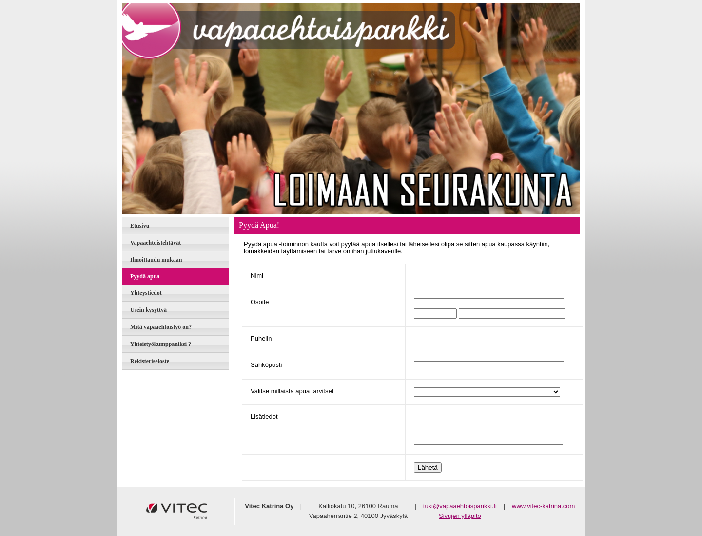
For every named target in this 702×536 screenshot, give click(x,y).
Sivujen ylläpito (460, 515)
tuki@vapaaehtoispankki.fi (460, 506)
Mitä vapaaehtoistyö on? (161, 327)
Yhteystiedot (146, 292)
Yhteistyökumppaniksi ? (160, 344)
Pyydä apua (144, 276)
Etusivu (139, 225)
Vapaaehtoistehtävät (155, 242)
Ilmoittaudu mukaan (156, 259)
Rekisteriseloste (149, 361)
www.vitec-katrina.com (543, 506)
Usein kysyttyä (148, 309)
